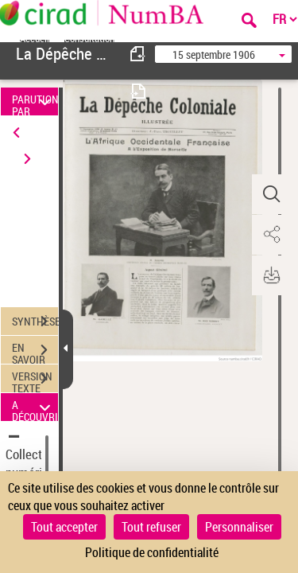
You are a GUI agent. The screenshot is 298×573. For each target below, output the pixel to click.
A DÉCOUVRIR (35, 407)
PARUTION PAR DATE (35, 101)
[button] (270, 194)
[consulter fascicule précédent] (138, 54)
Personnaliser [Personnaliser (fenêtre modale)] (239, 527)
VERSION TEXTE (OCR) (35, 380)
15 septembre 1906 (213, 54)
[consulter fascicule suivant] (138, 91)
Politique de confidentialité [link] (152, 552)
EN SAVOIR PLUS (35, 351)
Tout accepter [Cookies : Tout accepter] (64, 527)
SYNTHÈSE (35, 321)
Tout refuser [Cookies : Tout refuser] (151, 527)
